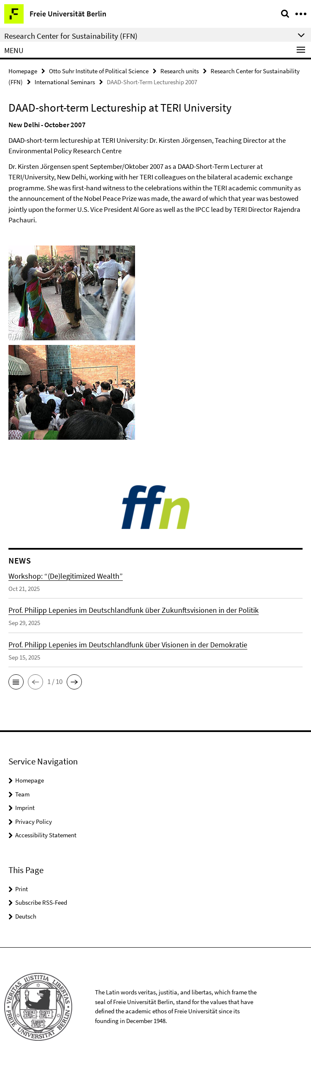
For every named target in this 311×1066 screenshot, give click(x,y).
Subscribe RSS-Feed (41, 902)
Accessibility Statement (45, 835)
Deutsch (25, 916)
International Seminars (65, 82)
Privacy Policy (33, 822)
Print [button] (21, 889)
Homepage (22, 71)
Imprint (25, 808)
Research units (179, 71)
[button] (16, 681)
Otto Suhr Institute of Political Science (99, 71)
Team (22, 794)
